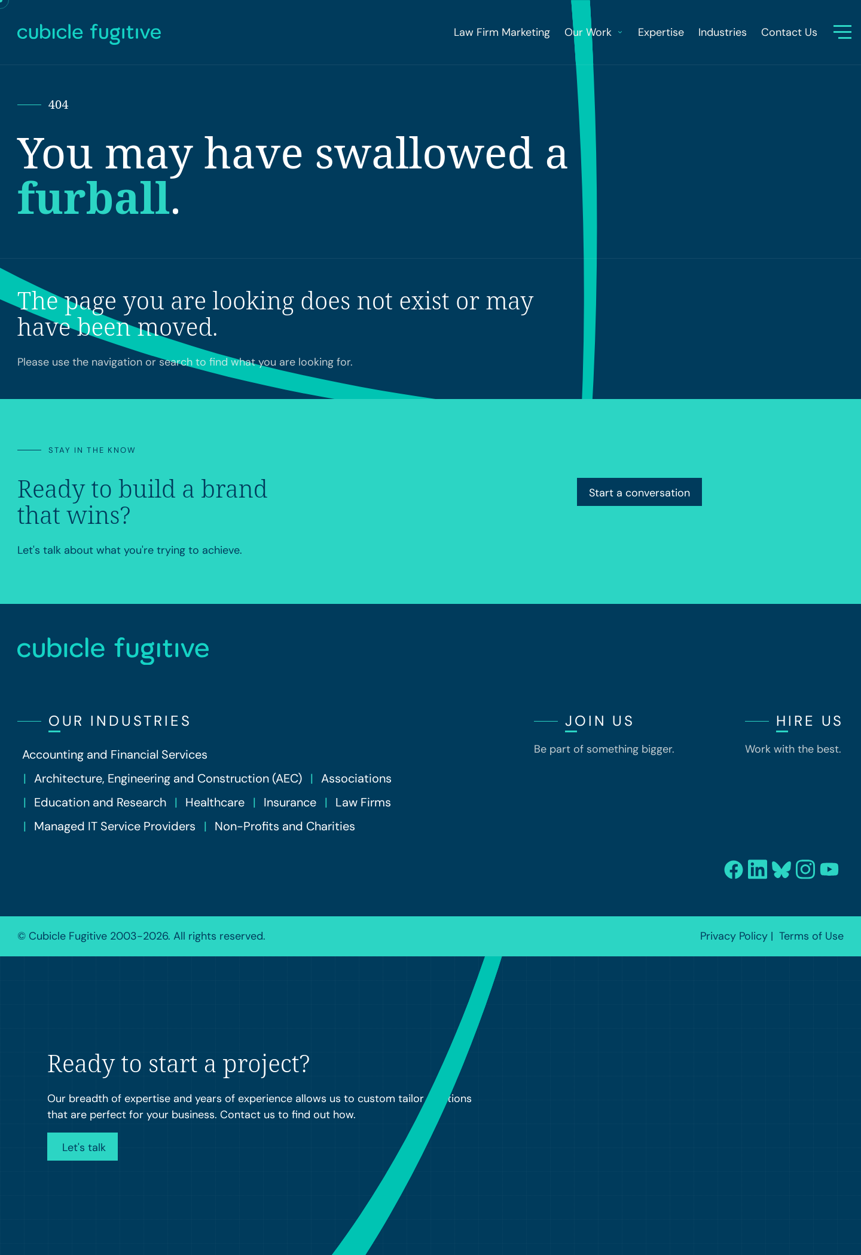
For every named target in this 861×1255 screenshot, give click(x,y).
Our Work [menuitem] (594, 32)
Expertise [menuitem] (661, 32)
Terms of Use (811, 936)
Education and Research (100, 802)
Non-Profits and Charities (285, 826)
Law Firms (363, 802)
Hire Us (810, 720)
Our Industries (120, 720)
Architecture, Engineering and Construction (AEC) (168, 778)
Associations (356, 778)
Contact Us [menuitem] (789, 32)
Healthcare (215, 802)
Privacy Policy (734, 936)
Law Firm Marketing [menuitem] (502, 32)
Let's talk (82, 1147)
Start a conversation (639, 493)
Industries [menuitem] (722, 32)
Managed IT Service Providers (115, 826)
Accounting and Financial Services (114, 754)
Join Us (600, 720)
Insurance (290, 802)
